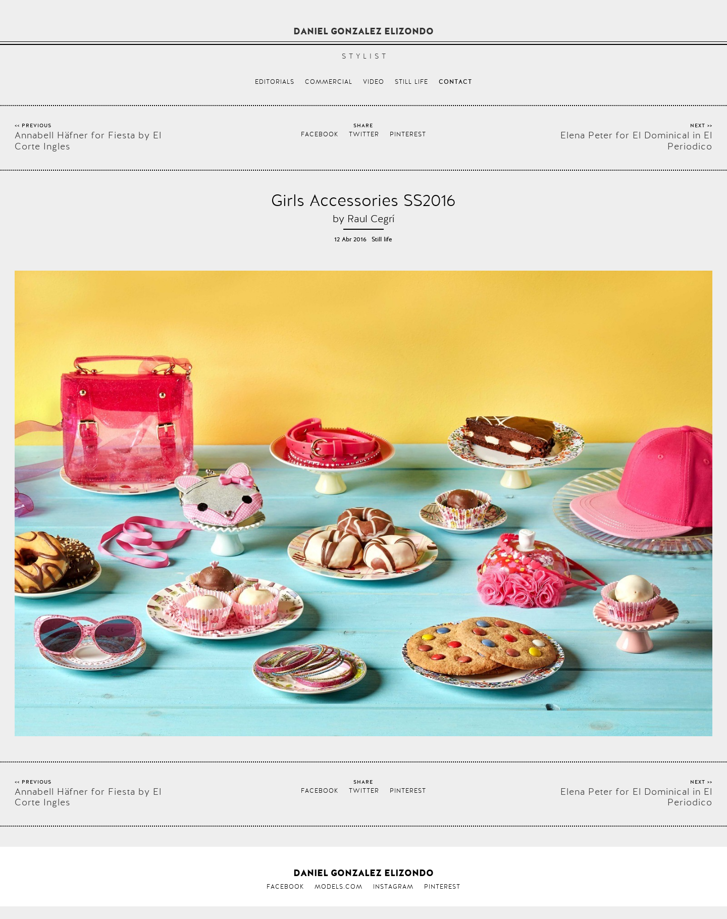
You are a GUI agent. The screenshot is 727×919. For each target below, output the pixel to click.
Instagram (393, 887)
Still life (411, 82)
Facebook (319, 134)
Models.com (338, 887)
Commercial (328, 82)
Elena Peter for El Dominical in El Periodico (636, 140)
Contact (455, 82)
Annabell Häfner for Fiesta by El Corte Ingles (88, 140)
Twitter (364, 134)
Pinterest (408, 134)
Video (373, 82)
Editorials (274, 82)
